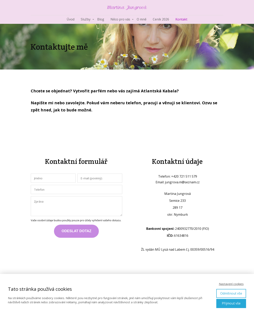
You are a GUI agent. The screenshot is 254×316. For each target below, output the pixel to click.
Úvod (70, 19)
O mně (141, 19)
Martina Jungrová (127, 8)
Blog (100, 19)
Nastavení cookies (231, 284)
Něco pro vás (120, 19)
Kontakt (181, 19)
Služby (85, 19)
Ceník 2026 (161, 19)
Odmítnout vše (231, 293)
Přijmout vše (231, 303)
